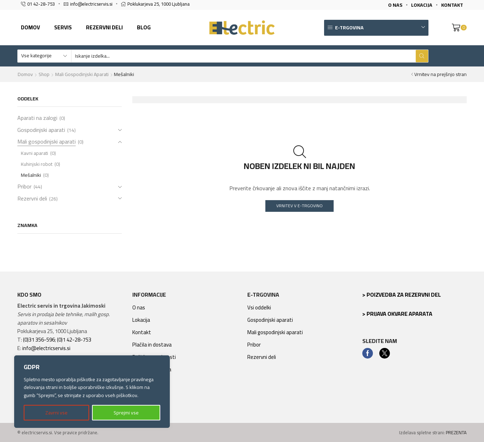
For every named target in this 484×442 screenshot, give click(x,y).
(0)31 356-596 (39, 340)
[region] (92, 391)
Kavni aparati (34, 153)
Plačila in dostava (152, 344)
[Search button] (422, 56)
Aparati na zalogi (37, 118)
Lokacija (141, 320)
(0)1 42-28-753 (74, 340)
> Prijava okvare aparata (397, 313)
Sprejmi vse (126, 412)
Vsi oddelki (259, 307)
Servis (63, 27)
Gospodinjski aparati (41, 129)
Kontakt (141, 332)
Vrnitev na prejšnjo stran (440, 74)
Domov (30, 27)
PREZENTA (456, 432)
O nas (138, 307)
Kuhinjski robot (36, 164)
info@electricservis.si (46, 348)
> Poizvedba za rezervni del (401, 294)
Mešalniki (31, 175)
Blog (144, 27)
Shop (44, 74)
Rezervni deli (104, 27)
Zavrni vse (56, 412)
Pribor (24, 186)
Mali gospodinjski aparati (82, 74)
